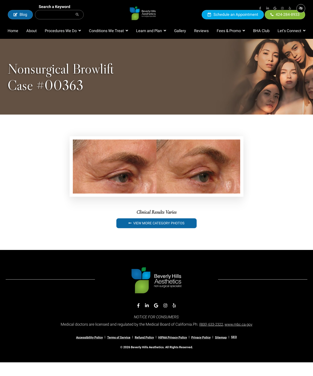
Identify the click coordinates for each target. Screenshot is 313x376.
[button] (63, 44)
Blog (20, 21)
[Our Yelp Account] (289, 9)
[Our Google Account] (275, 9)
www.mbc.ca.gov (240, 337)
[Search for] (59, 21)
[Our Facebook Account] (260, 9)
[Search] (77, 21)
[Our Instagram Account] (282, 9)
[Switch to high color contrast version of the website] (300, 8)
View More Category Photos (156, 237)
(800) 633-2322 (210, 337)
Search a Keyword (54, 13)
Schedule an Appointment (232, 21)
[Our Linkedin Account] (267, 9)
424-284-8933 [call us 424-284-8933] (285, 21)
